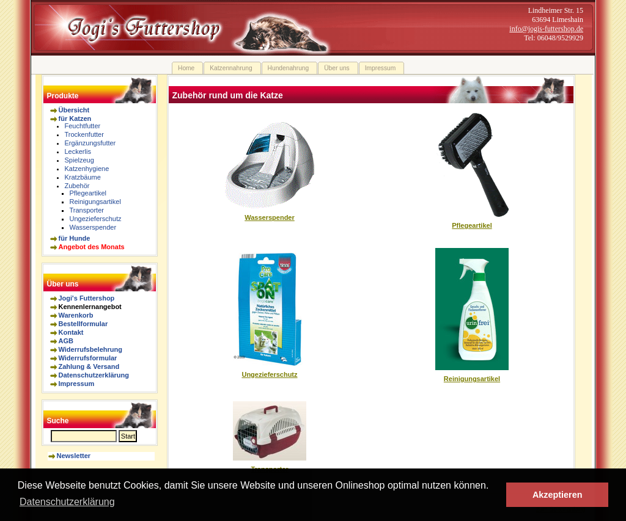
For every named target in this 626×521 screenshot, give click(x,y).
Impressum (77, 383)
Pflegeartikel (88, 193)
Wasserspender (93, 227)
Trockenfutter (84, 134)
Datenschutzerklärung (94, 375)
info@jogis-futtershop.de (546, 28)
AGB (66, 340)
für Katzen (75, 118)
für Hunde (74, 238)
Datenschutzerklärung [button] (67, 502)
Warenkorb (76, 315)
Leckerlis (78, 151)
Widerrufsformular (88, 358)
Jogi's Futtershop (87, 298)
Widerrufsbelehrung (90, 349)
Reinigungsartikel (95, 201)
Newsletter (74, 455)
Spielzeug (79, 160)
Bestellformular (83, 323)
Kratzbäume (83, 177)
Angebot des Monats (92, 246)
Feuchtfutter (83, 125)
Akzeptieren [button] (557, 495)
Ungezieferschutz (96, 218)
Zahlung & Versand (89, 366)
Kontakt (71, 332)
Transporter (87, 210)
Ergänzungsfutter (90, 143)
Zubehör (77, 185)
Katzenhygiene (87, 168)
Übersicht (74, 110)
